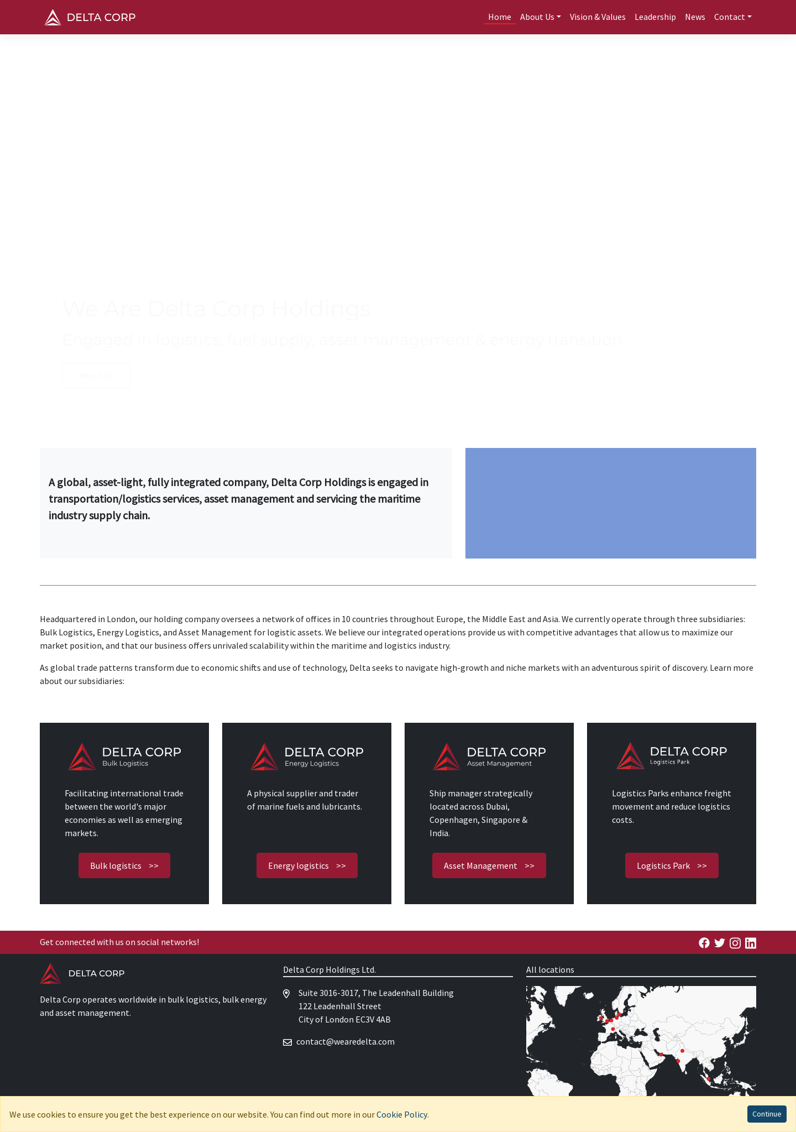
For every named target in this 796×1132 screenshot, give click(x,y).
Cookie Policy (401, 1114)
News (695, 16)
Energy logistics (307, 865)
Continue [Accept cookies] (767, 1114)
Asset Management (489, 865)
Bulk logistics (124, 865)
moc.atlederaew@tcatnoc (345, 1041)
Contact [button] (729, 16)
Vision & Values (598, 16)
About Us (96, 375)
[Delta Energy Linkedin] (750, 941)
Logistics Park (672, 865)
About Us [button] (537, 16)
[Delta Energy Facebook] (704, 941)
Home (499, 16)
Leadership (655, 16)
